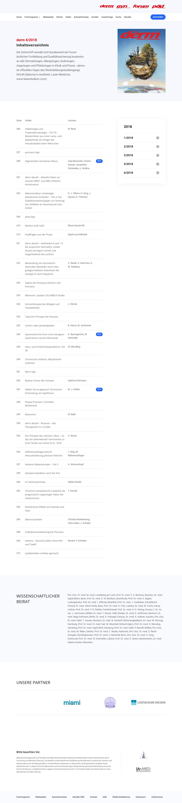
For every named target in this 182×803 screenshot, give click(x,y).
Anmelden (158, 17)
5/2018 (128, 164)
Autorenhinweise (81, 17)
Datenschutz (157, 797)
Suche (118, 17)
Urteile (68, 17)
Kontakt (94, 17)
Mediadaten (48, 17)
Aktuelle (127, 17)
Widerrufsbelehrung (121, 797)
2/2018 (128, 146)
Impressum (141, 797)
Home (19, 17)
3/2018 (128, 155)
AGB (105, 797)
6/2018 (128, 172)
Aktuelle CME (78, 797)
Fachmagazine (31, 17)
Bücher (59, 17)
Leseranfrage (107, 17)
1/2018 (128, 137)
